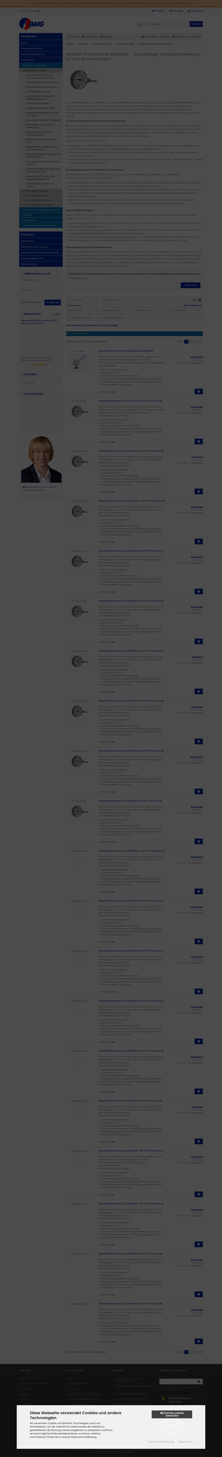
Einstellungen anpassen (172, 1414)
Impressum (185, 1441)
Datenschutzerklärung (161, 1441)
